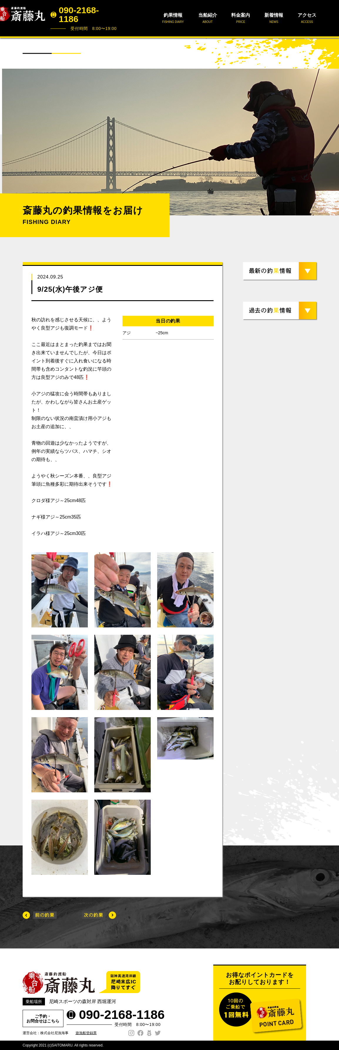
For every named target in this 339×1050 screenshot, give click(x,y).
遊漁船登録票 (86, 1033)
